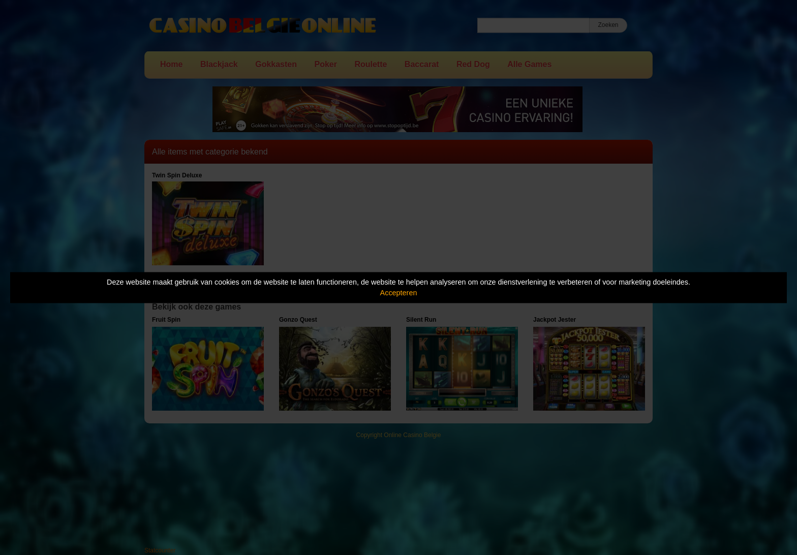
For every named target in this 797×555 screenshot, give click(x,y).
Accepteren (398, 293)
